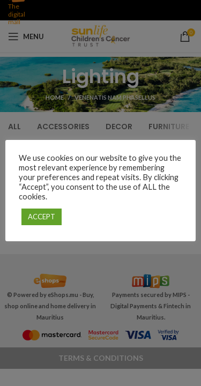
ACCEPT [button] (41, 216)
